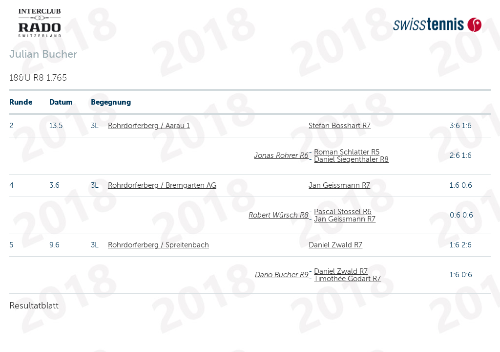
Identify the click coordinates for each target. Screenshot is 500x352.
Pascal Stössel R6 (343, 212)
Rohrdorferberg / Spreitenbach (158, 245)
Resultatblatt (34, 305)
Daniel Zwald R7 (335, 245)
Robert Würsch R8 (279, 215)
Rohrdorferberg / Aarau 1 (149, 126)
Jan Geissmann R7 (339, 185)
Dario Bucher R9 (282, 275)
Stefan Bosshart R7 (340, 126)
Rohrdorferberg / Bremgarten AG (162, 185)
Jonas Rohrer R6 (281, 155)
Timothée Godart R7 (347, 279)
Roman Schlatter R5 (346, 152)
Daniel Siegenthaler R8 (351, 159)
